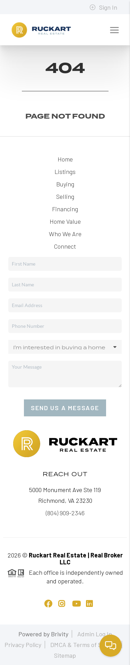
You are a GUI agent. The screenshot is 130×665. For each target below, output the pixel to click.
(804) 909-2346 (65, 513)
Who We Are (65, 234)
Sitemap (65, 655)
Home (65, 159)
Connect (65, 246)
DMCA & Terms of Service (84, 644)
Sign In (103, 7)
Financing (65, 209)
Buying (65, 184)
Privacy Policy (23, 644)
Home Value (65, 221)
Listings (65, 171)
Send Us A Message (65, 408)
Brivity (59, 634)
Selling (65, 196)
